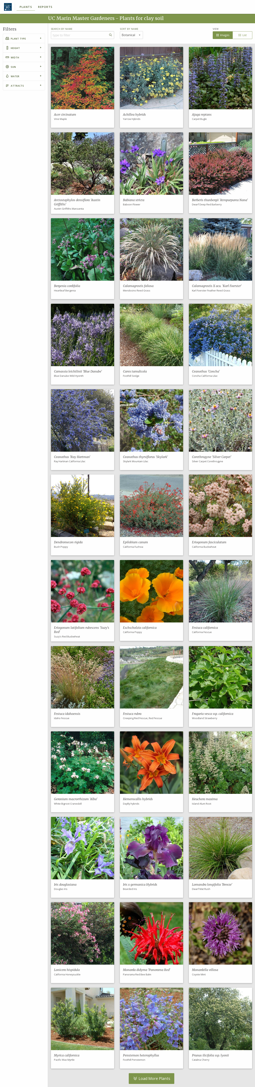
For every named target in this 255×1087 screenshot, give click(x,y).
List (242, 35)
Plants (26, 7)
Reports (45, 7)
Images (222, 35)
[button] (82, 87)
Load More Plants (151, 1078)
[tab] (24, 38)
